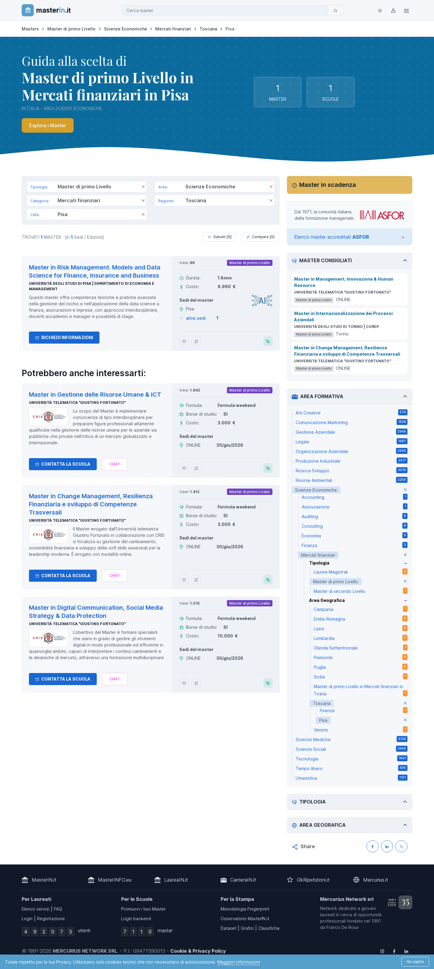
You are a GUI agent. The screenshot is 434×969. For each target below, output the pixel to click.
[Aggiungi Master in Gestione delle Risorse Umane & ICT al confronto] (196, 468)
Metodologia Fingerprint (245, 908)
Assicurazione (354, 506)
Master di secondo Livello (360, 591)
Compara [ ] (261, 237)
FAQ (58, 908)
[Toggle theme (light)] (380, 10)
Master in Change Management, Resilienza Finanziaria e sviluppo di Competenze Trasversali (347, 351)
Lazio (360, 628)
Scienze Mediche (351, 739)
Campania (360, 609)
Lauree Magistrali (360, 571)
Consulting (354, 526)
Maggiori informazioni (238, 961)
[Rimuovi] (143, 187)
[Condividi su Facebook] (372, 846)
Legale (351, 441)
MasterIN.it (44, 880)
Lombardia (360, 638)
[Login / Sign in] (393, 10)
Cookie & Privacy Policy (198, 951)
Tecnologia (351, 758)
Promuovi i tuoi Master (143, 908)
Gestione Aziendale (351, 432)
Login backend (136, 918)
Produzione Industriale (351, 461)
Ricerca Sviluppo (351, 470)
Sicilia (360, 676)
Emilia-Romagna (360, 618)
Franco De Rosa (342, 927)
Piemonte (360, 657)
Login (27, 918)
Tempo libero (351, 768)
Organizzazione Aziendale (351, 451)
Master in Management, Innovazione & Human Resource (343, 282)
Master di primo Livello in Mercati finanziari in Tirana (360, 690)
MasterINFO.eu (114, 880)
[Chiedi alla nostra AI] (115, 464)
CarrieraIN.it (243, 880)
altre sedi (196, 318)
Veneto (360, 729)
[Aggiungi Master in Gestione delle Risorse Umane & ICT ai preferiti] (184, 468)
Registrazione (51, 918)
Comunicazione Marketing (351, 422)
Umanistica (351, 778)
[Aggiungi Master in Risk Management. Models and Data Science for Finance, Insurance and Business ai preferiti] (184, 341)
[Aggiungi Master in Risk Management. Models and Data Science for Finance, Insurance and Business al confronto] (196, 341)
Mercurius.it (375, 880)
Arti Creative (351, 412)
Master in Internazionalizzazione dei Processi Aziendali (343, 316)
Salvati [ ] (219, 237)
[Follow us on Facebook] (394, 951)
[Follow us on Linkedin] (406, 951)
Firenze (363, 710)
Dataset (228, 928)
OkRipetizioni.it (313, 880)
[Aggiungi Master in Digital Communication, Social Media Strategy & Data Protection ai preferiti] (184, 683)
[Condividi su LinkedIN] (387, 846)
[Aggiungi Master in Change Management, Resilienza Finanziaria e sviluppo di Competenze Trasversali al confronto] (196, 579)
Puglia (360, 667)
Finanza (354, 545)
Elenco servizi (35, 908)
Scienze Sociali (351, 749)
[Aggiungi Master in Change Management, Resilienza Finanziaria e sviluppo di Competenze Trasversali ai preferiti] (184, 579)
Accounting (354, 497)
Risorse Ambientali (351, 480)
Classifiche (269, 928)
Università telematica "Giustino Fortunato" (77, 402)
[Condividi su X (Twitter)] (401, 846)
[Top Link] (406, 10)
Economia (354, 535)
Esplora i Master (47, 125)
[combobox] (227, 10)
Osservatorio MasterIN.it (245, 918)
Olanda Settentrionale (360, 647)
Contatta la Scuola (62, 464)
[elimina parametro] (405, 489)
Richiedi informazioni (64, 337)
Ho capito (415, 961)
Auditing (354, 516)
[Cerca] (335, 10)
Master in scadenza (327, 184)
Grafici (247, 928)
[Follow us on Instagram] (382, 951)
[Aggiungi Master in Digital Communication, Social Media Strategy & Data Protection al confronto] (196, 683)
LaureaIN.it (176, 880)
